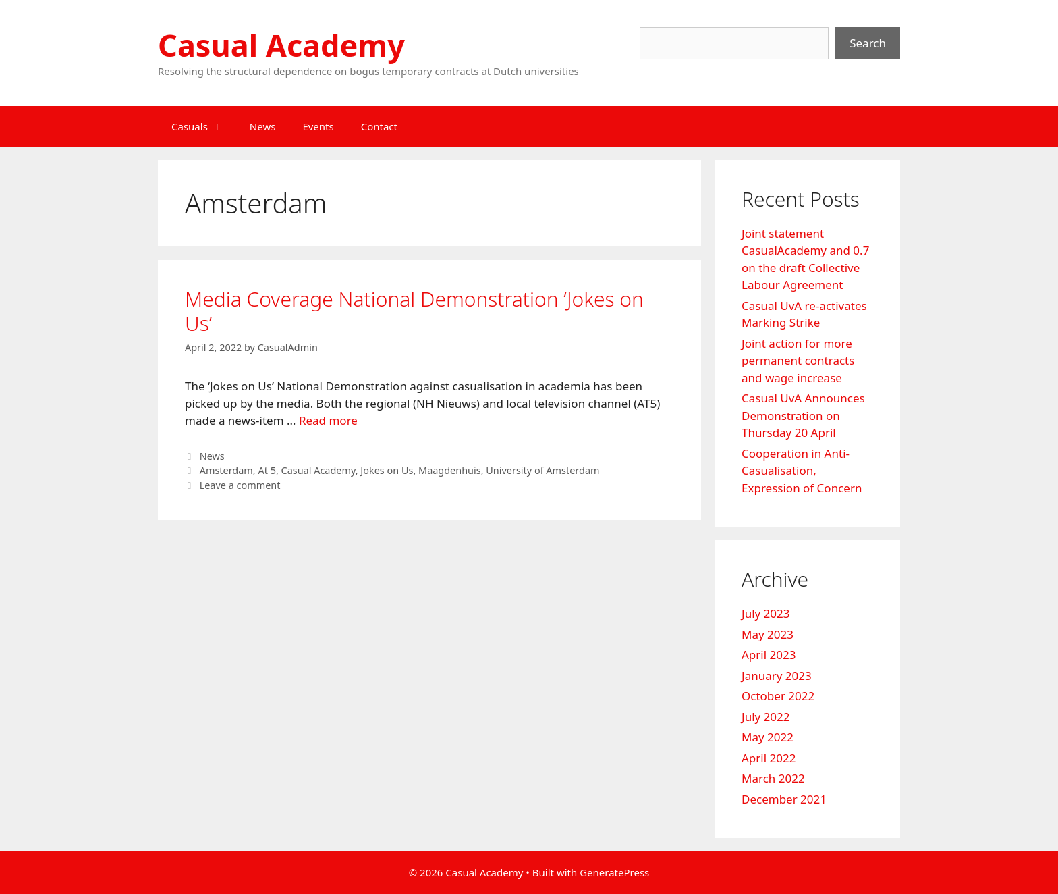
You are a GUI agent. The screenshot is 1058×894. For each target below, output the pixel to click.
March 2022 (773, 778)
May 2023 (768, 634)
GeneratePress (614, 872)
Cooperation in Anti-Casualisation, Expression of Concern (802, 471)
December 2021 (784, 799)
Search (868, 43)
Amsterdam (226, 470)
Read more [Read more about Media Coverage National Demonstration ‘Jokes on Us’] (328, 420)
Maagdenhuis (449, 470)
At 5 (266, 470)
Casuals (203, 126)
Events (317, 126)
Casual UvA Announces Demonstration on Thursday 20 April (803, 415)
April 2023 (769, 654)
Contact (379, 126)
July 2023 (766, 613)
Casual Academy (281, 44)
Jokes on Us (386, 470)
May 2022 (768, 737)
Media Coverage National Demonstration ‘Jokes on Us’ (414, 311)
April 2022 (769, 758)
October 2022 (778, 696)
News (263, 126)
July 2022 (766, 717)
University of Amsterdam (542, 470)
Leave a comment (240, 485)
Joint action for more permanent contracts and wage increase (798, 361)
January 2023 (777, 675)
